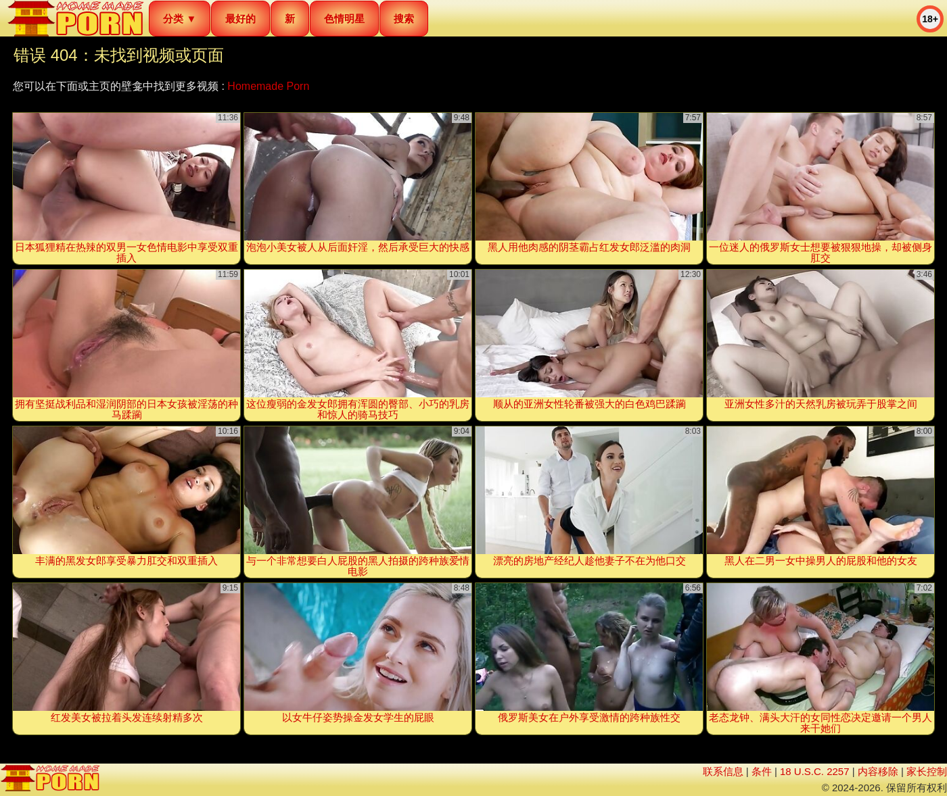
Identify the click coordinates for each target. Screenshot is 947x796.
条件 (762, 771)
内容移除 (878, 771)
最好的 (240, 18)
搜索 (404, 18)
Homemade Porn (268, 86)
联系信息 (723, 771)
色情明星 (344, 18)
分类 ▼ (179, 18)
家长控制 (926, 771)
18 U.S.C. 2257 (815, 771)
